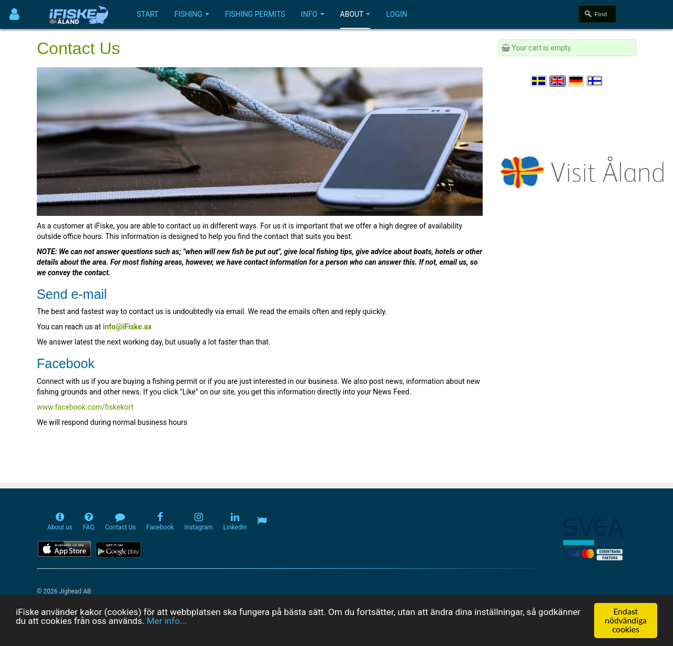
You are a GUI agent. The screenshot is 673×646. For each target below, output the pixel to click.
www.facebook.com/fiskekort (85, 407)
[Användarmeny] (14, 14)
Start (148, 14)
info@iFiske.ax (127, 326)
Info (312, 14)
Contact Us (78, 48)
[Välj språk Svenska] (539, 81)
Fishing (192, 14)
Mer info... (167, 622)
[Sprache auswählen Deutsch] (576, 81)
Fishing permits (255, 14)
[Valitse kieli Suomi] (595, 81)
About (355, 14)
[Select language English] (557, 81)
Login (396, 14)
